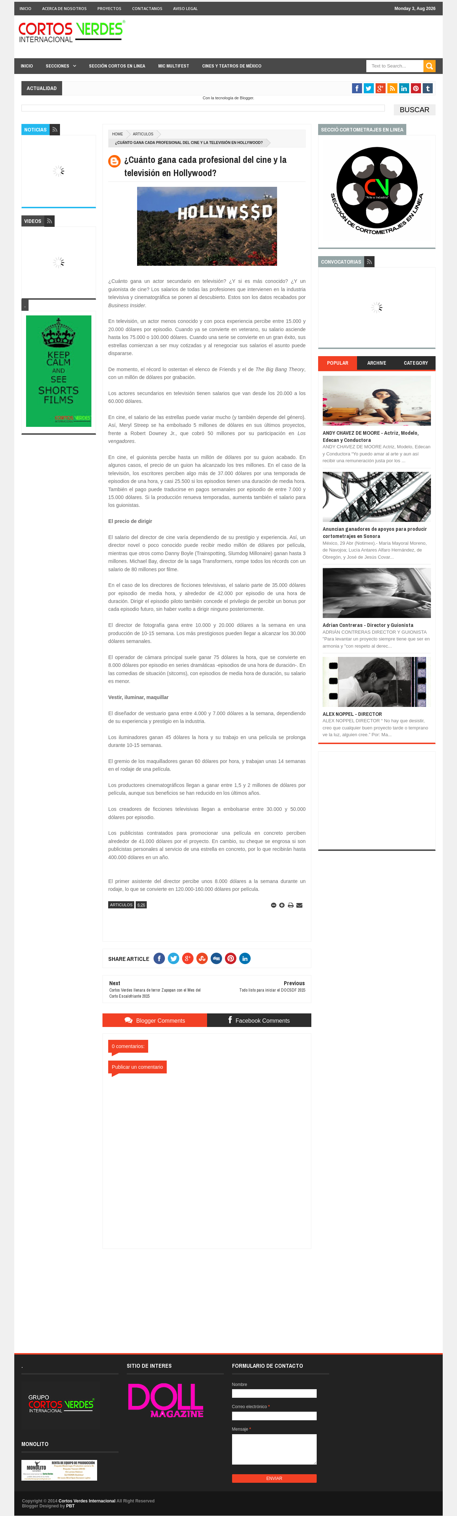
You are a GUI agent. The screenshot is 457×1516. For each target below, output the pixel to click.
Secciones (57, 66)
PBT (70, 1505)
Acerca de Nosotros (64, 8)
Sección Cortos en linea (117, 66)
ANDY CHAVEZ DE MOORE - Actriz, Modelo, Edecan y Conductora (371, 436)
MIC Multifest (173, 66)
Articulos (143, 134)
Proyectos (109, 8)
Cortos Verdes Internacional (87, 1500)
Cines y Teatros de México (231, 66)
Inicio (25, 8)
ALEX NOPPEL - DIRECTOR (352, 714)
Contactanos (147, 8)
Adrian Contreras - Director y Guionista (368, 625)
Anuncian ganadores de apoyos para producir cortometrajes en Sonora (375, 532)
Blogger (246, 98)
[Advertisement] (207, 1293)
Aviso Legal (185, 8)
